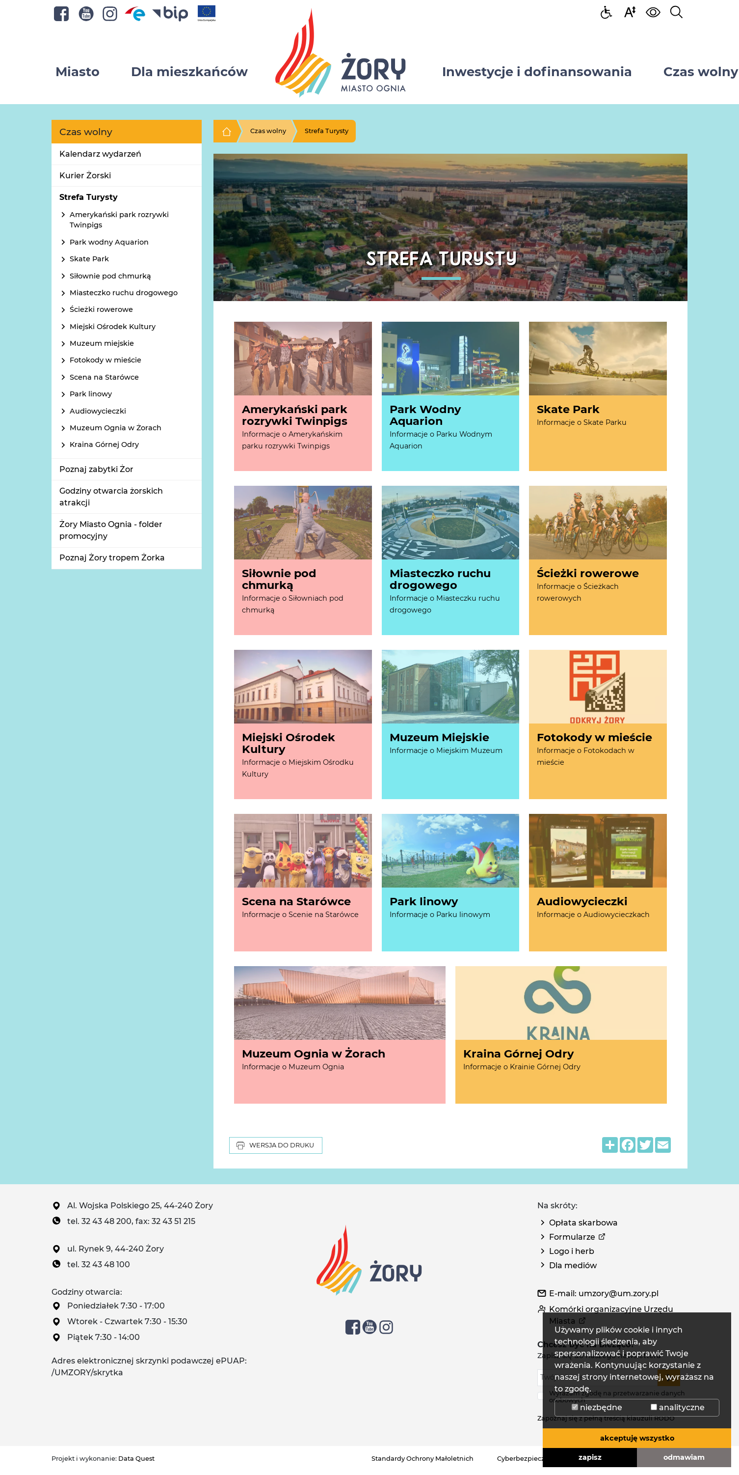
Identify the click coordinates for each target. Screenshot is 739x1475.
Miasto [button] (77, 71)
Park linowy (91, 394)
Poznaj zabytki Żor (96, 469)
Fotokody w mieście (105, 360)
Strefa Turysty (88, 197)
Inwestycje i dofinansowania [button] (537, 71)
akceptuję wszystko (637, 1438)
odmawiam (684, 1457)
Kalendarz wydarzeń (100, 154)
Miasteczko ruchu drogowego (124, 292)
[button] (629, 11)
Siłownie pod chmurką (110, 276)
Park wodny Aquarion (109, 242)
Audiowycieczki (98, 411)
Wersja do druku (275, 1145)
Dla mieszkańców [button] (189, 71)
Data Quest (136, 1458)
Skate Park (89, 258)
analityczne (678, 1407)
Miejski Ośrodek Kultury (113, 326)
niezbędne (597, 1407)
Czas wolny (268, 131)
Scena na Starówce (104, 377)
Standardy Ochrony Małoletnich (422, 1458)
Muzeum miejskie (102, 343)
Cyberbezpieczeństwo (532, 1458)
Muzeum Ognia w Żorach (115, 427)
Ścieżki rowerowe (101, 309)
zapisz (590, 1457)
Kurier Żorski (85, 175)
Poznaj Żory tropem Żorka (112, 557)
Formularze (572, 1237)
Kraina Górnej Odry (104, 444)
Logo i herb (571, 1251)
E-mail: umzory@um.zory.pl (604, 1293)
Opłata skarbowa (583, 1222)
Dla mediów (573, 1265)
